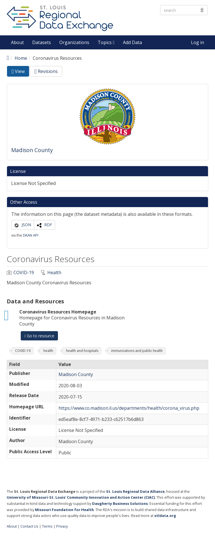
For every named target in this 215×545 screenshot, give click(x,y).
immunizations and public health (137, 350)
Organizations (74, 42)
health (48, 350)
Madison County (32, 150)
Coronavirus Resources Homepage (57, 312)
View (20, 72)
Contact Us (29, 526)
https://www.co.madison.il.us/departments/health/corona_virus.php (129, 408)
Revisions (46, 71)
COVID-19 (23, 273)
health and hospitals (82, 350)
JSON (26, 224)
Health (54, 273)
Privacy (62, 526)
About (17, 42)
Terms (47, 526)
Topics (106, 42)
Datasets (41, 42)
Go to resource (39, 335)
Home (21, 58)
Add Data (132, 42)
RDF (48, 224)
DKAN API (30, 235)
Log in (197, 42)
